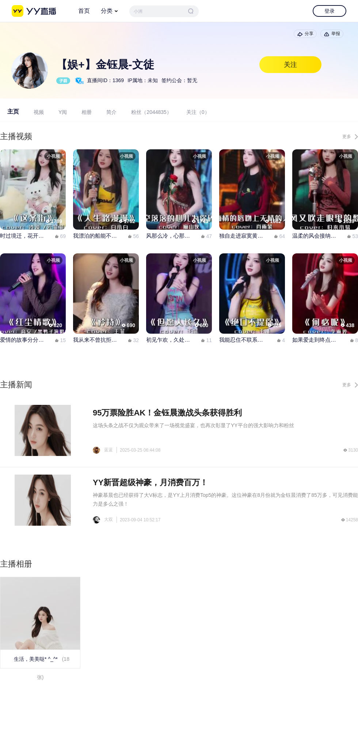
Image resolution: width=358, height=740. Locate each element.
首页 (84, 11)
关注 (290, 64)
